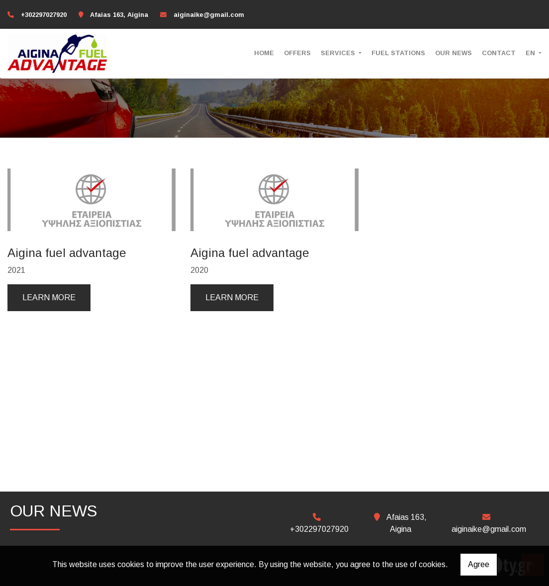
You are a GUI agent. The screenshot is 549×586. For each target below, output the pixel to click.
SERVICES (339, 53)
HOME (264, 53)
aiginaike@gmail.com (209, 14)
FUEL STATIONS (398, 53)
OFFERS (297, 53)
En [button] (531, 53)
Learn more (49, 297)
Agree (478, 564)
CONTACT (499, 53)
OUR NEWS (453, 53)
